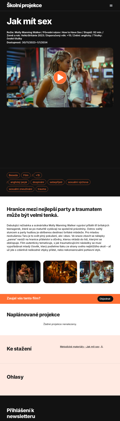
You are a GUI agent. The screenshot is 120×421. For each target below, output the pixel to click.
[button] (111, 5)
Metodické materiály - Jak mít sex (79, 346)
